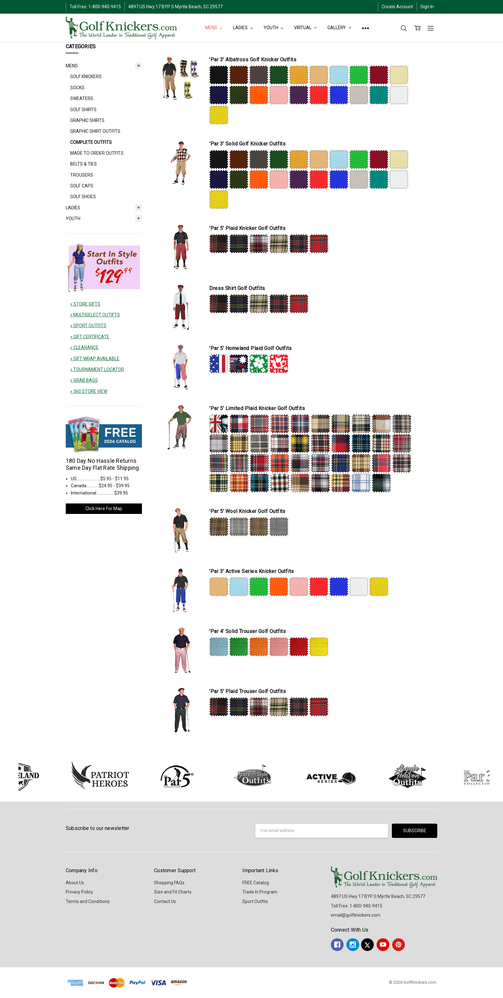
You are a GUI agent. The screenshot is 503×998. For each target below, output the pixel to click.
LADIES (243, 27)
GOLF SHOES (83, 196)
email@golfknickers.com (355, 915)
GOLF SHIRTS (83, 109)
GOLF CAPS (81, 185)
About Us (75, 882)
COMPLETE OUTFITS (91, 142)
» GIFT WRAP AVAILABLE (94, 358)
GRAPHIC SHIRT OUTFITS (95, 131)
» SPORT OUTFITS (88, 325)
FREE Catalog (255, 882)
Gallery (339, 27)
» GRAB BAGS (84, 380)
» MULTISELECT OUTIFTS (95, 314)
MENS (213, 27)
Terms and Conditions (88, 901)
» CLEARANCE (84, 347)
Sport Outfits (255, 901)
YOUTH (273, 27)
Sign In (427, 6)
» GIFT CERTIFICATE (89, 336)
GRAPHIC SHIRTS (87, 120)
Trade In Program (259, 891)
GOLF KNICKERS (86, 76)
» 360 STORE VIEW (88, 391)
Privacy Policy (79, 891)
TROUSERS (81, 175)
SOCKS (77, 87)
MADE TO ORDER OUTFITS (97, 153)
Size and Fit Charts (172, 891)
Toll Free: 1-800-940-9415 (95, 6)
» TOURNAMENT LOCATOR (97, 369)
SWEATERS (81, 98)
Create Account (397, 6)
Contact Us (165, 901)
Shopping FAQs (169, 882)
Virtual (305, 27)
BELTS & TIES (83, 163)
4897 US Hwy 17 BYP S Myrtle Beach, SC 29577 (175, 6)
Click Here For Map (103, 508)
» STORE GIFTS (85, 304)
